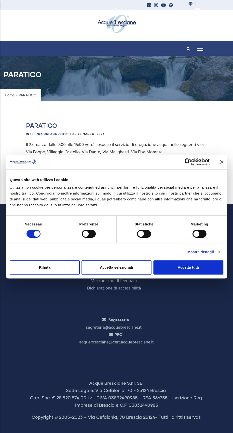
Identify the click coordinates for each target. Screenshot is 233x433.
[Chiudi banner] (221, 162)
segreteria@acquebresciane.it (114, 327)
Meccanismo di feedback (114, 281)
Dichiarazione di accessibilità (114, 288)
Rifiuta (45, 267)
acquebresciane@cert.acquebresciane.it (116, 342)
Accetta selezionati (116, 267)
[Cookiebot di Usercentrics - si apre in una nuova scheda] (188, 162)
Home (10, 95)
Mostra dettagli (200, 252)
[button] (149, 5)
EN (197, 10)
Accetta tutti (188, 267)
